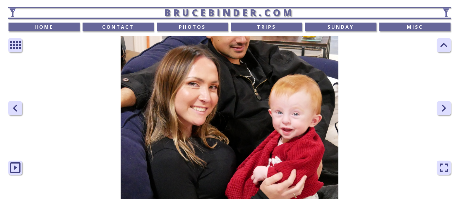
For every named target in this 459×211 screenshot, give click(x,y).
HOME (44, 27)
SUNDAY (341, 27)
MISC (415, 27)
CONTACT (118, 27)
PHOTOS (192, 27)
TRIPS (266, 27)
